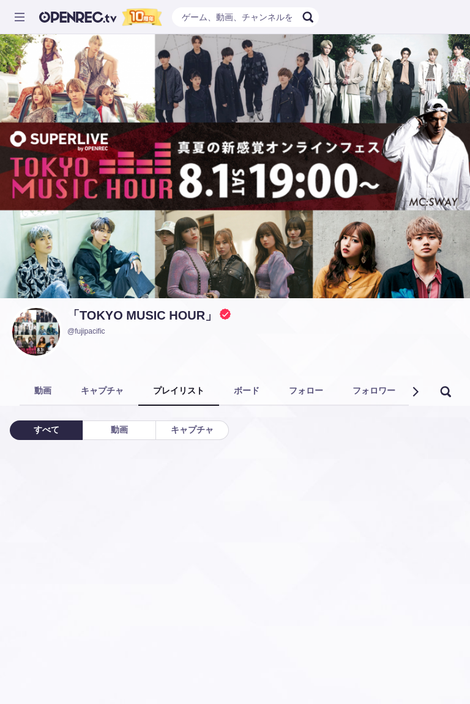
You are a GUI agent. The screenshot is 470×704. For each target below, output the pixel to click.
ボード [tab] (246, 390)
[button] (415, 392)
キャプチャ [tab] (102, 390)
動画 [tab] (42, 390)
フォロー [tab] (306, 390)
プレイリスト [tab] (178, 390)
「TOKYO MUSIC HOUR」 (142, 315)
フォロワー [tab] (373, 390)
